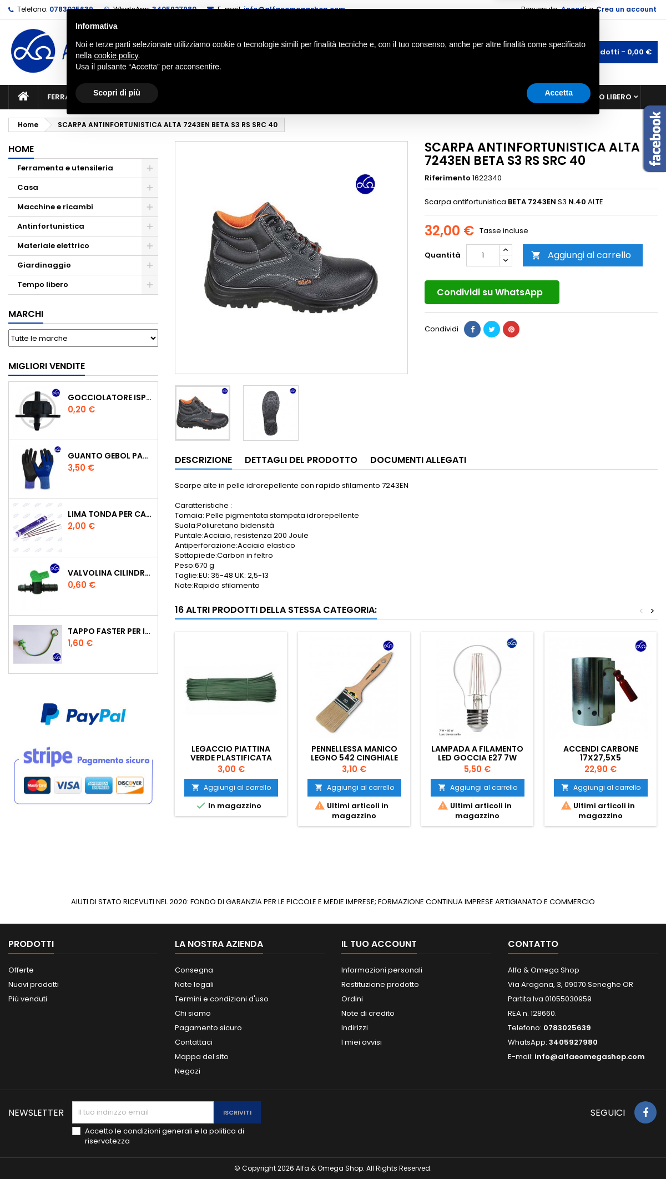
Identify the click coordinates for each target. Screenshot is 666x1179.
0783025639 (71, 9)
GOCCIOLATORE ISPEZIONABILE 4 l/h (110, 397)
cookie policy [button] (116, 1111)
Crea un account (626, 9)
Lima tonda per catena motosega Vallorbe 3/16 (110, 514)
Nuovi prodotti (33, 984)
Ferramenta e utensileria (98, 97)
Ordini (352, 999)
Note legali (194, 984)
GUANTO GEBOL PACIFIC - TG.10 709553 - (110, 455)
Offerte (21, 970)
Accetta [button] (558, 1148)
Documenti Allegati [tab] (418, 460)
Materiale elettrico (307, 97)
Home (21, 149)
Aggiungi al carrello (581, 255)
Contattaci (194, 1042)
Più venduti (27, 999)
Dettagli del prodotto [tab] (301, 460)
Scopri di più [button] (116, 1148)
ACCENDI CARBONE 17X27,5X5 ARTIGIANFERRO (600, 757)
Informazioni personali (381, 970)
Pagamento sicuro (208, 1027)
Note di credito (368, 1013)
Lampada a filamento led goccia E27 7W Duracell (477, 757)
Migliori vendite (46, 366)
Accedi (573, 9)
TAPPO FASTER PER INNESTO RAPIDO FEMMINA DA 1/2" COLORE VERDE (110, 631)
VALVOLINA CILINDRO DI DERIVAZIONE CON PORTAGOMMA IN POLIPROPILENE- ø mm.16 (110, 572)
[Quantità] (483, 255)
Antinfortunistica (521, 97)
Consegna (194, 970)
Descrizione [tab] (203, 460)
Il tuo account (379, 944)
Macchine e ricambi (208, 97)
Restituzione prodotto (380, 984)
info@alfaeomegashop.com (294, 9)
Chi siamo (193, 1013)
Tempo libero (605, 97)
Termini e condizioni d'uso (222, 999)
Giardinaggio (434, 97)
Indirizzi (354, 1027)
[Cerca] (333, 52)
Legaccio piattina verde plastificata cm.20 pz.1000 (231, 757)
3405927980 (174, 9)
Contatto (533, 944)
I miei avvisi (361, 1042)
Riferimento (448, 178)
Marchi (25, 314)
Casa (376, 97)
